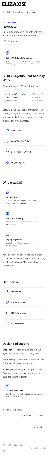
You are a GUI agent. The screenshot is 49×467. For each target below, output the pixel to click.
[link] (24, 58)
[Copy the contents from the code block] (42, 94)
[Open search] (41, 4)
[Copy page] (11, 41)
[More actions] (45, 4)
